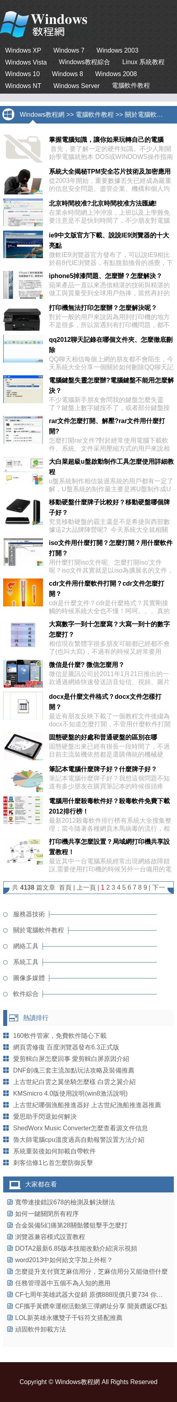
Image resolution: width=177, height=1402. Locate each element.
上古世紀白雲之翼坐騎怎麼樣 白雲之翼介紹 (74, 1081)
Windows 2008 (116, 74)
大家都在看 (41, 1184)
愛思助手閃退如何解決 (45, 1116)
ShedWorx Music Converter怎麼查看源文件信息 (80, 1128)
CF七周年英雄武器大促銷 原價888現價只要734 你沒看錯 (95, 1294)
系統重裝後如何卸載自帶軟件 (54, 1151)
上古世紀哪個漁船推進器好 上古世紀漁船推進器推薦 (87, 1105)
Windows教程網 (41, 114)
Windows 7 (68, 50)
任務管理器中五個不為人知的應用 (63, 1283)
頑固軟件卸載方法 (40, 1329)
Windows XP (23, 50)
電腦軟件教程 (131, 85)
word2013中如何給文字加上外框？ (64, 1260)
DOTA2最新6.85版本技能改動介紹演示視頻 (76, 1248)
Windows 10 (22, 74)
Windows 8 (67, 74)
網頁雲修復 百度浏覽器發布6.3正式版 (66, 1047)
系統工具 (26, 962)
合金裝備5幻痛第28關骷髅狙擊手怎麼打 (71, 1225)
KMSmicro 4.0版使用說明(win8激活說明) (70, 1093)
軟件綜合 (26, 993)
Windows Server (76, 85)
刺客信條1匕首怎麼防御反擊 (53, 1162)
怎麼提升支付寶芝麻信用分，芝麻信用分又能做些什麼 (91, 1271)
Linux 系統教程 (143, 62)
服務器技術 (29, 914)
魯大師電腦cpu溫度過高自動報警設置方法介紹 (78, 1139)
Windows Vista (26, 62)
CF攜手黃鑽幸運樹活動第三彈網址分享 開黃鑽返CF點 (91, 1306)
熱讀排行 (36, 1017)
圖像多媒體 (29, 978)
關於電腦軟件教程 (150, 114)
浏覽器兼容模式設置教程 (50, 1236)
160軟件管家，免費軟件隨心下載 (60, 1035)
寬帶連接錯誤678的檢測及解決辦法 (65, 1202)
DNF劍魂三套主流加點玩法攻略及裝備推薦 (73, 1070)
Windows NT (23, 85)
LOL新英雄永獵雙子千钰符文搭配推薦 (69, 1317)
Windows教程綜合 (84, 62)
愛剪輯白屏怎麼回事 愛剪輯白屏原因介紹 (71, 1058)
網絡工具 (26, 946)
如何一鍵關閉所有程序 (47, 1213)
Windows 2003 (117, 50)
